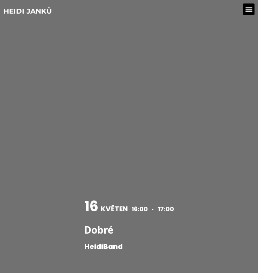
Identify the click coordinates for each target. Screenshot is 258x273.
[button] (249, 9)
